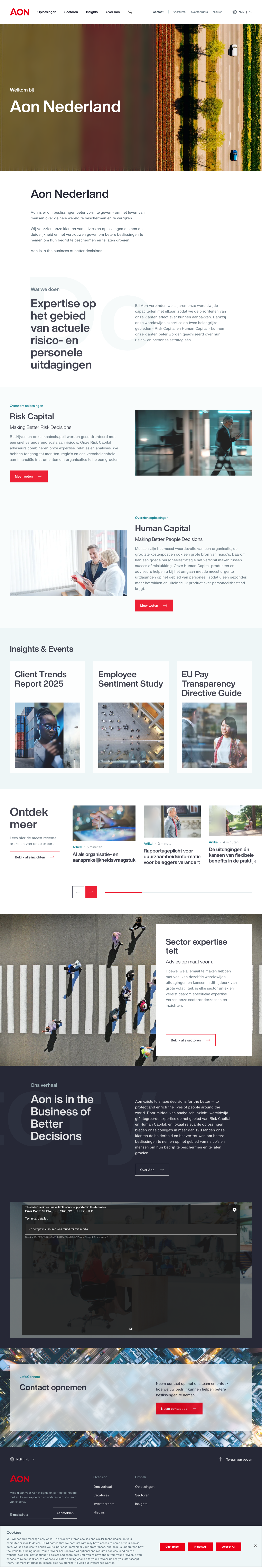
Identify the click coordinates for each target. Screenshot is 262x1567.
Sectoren (71, 11)
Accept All (228, 1547)
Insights (92, 11)
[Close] (255, 1545)
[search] (130, 12)
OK (131, 1328)
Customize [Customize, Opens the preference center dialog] (172, 1547)
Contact (158, 12)
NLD (242, 11)
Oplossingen (46, 11)
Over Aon (113, 11)
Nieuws (217, 12)
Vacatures (179, 12)
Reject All (200, 1547)
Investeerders (199, 12)
